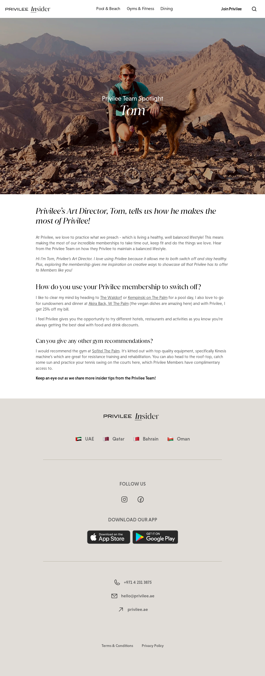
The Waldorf (111, 297)
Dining (166, 8)
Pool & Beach (108, 8)
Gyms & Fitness (140, 8)
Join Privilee (231, 9)
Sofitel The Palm (105, 351)
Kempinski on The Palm (147, 297)
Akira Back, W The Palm (109, 303)
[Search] (254, 9)
